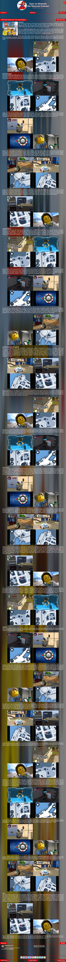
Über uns (62, 12)
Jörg (11, 947)
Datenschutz (61, 960)
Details (63, 943)
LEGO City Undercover (29, 29)
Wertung (3, 943)
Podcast (3, 12)
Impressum (4, 960)
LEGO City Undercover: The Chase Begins (13, 19)
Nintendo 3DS (61, 19)
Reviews (32, 12)
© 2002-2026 (32, 960)
